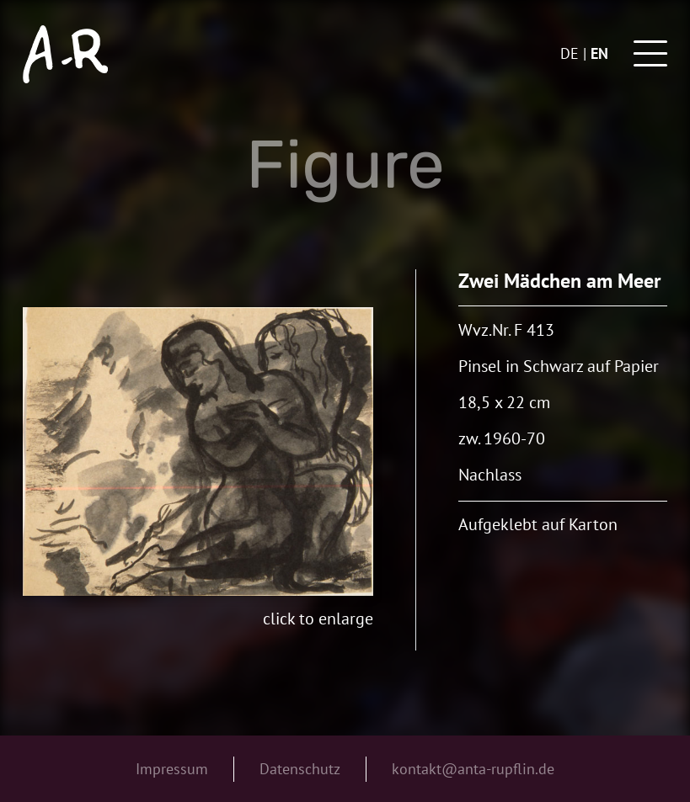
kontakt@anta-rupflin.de (473, 768)
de (569, 53)
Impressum (172, 768)
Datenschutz (299, 768)
